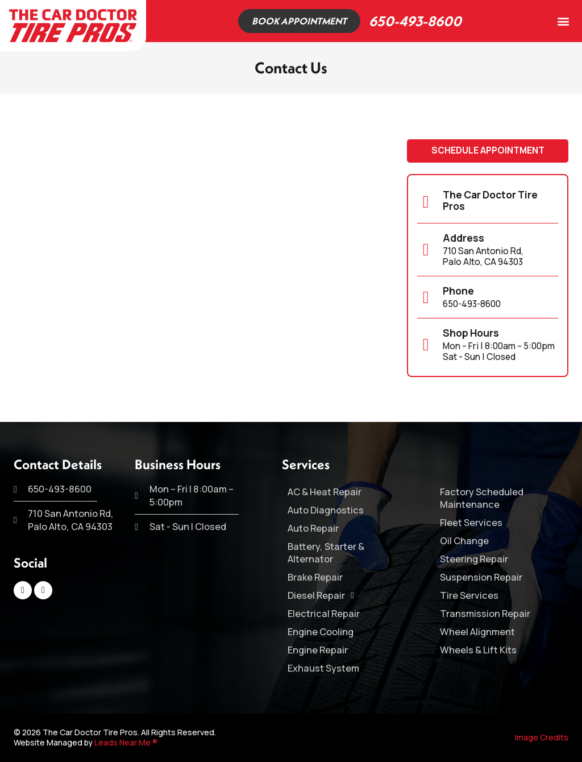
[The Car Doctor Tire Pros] (426, 202)
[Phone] (426, 298)
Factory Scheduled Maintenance (481, 498)
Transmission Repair (485, 613)
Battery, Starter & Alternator (326, 552)
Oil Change (464, 541)
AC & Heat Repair (324, 492)
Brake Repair (315, 577)
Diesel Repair (321, 595)
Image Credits (541, 737)
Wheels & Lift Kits (478, 650)
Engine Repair (318, 650)
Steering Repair (474, 559)
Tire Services (469, 595)
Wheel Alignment (477, 632)
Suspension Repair (481, 577)
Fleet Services (471, 522)
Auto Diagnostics (326, 510)
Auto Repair (313, 528)
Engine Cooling (321, 632)
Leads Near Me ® (125, 742)
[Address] (426, 250)
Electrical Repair (324, 613)
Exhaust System (323, 668)
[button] (563, 20)
